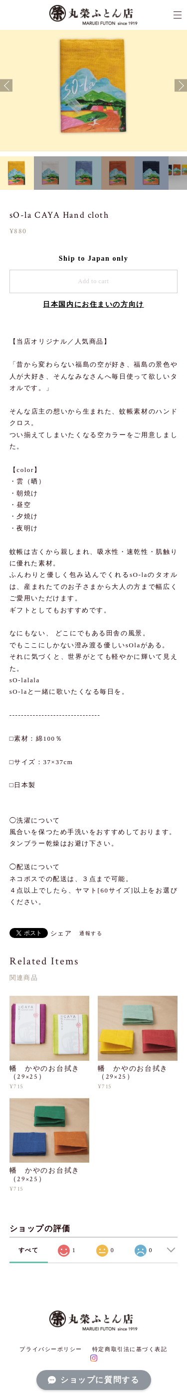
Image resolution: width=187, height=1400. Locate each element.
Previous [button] (6, 85)
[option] (93, 85)
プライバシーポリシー (50, 1349)
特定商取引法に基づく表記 (130, 1349)
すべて (28, 1250)
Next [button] (181, 85)
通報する (90, 933)
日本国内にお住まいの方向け (93, 304)
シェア (61, 933)
